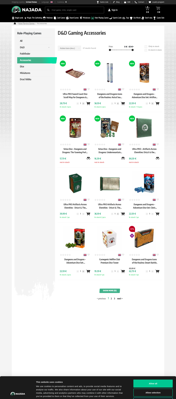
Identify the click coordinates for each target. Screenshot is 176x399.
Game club (104, 2)
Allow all (153, 363)
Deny (153, 381)
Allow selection (152, 372)
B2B (128, 2)
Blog (117, 2)
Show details (144, 393)
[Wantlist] (88, 103)
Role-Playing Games (26, 24)
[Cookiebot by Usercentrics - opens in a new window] (18, 394)
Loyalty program (158, 2)
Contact (141, 2)
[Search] (48, 10)
